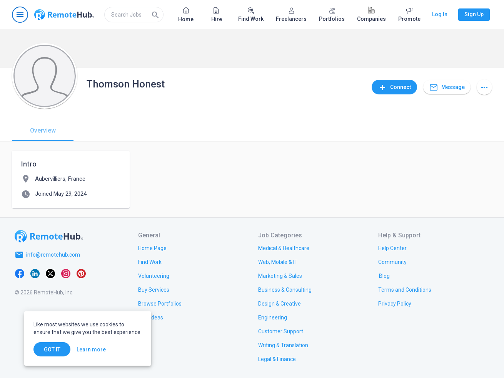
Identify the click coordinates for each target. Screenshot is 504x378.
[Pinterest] (81, 273)
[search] (134, 15)
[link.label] (392, 248)
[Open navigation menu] (20, 15)
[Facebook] (19, 273)
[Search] (155, 14)
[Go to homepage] (64, 14)
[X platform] (50, 273)
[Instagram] (65, 273)
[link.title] (152, 248)
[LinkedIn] (35, 273)
